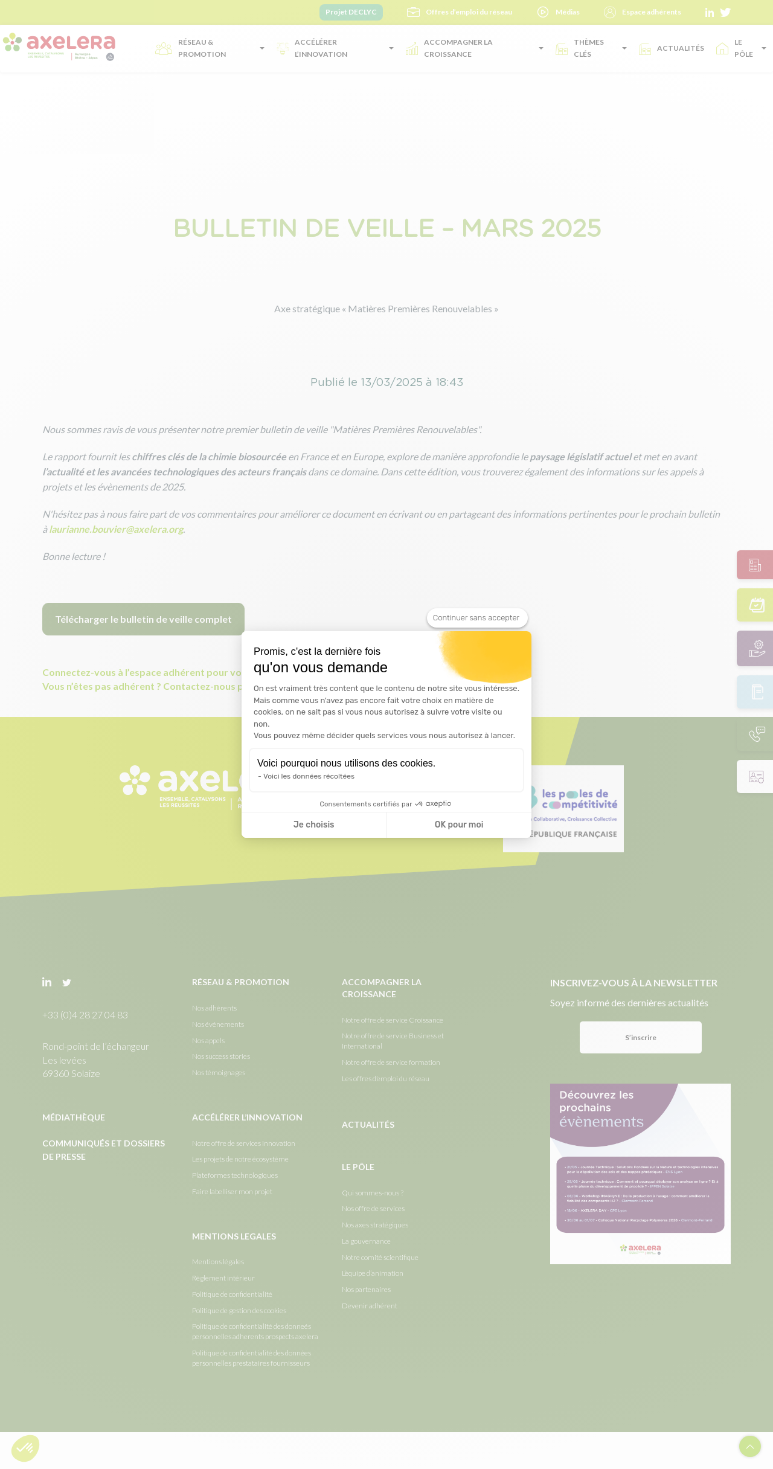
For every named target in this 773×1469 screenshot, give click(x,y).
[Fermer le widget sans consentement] (477, 618)
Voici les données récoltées (308, 776)
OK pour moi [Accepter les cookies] (459, 825)
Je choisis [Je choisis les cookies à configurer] (314, 825)
